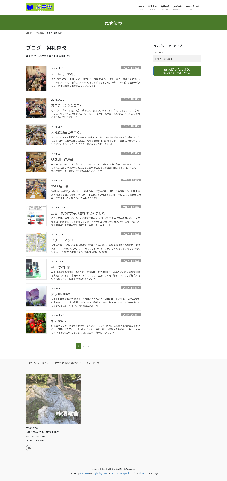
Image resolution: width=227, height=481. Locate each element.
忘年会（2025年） (64, 74)
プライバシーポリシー (39, 363)
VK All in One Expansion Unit (123, 473)
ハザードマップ (62, 240)
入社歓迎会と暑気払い (67, 132)
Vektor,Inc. (143, 473)
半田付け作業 (60, 267)
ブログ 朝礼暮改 (131, 67)
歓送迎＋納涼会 (62, 159)
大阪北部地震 (60, 294)
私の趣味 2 (58, 321)
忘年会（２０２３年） (67, 105)
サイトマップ (92, 363)
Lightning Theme (100, 473)
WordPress (84, 473)
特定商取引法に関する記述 (68, 363)
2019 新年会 (59, 186)
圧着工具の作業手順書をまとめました (78, 213)
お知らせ (158, 52)
